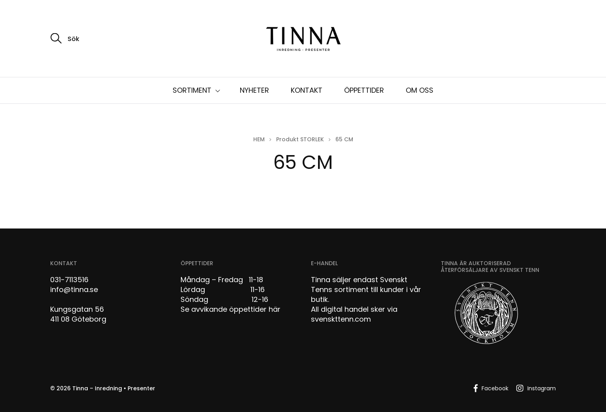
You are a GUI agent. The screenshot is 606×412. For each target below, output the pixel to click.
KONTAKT (306, 90)
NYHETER (254, 90)
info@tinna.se (74, 289)
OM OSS (419, 90)
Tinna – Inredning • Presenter (113, 388)
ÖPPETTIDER (364, 90)
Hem (259, 139)
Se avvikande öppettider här (230, 309)
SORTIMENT (192, 90)
